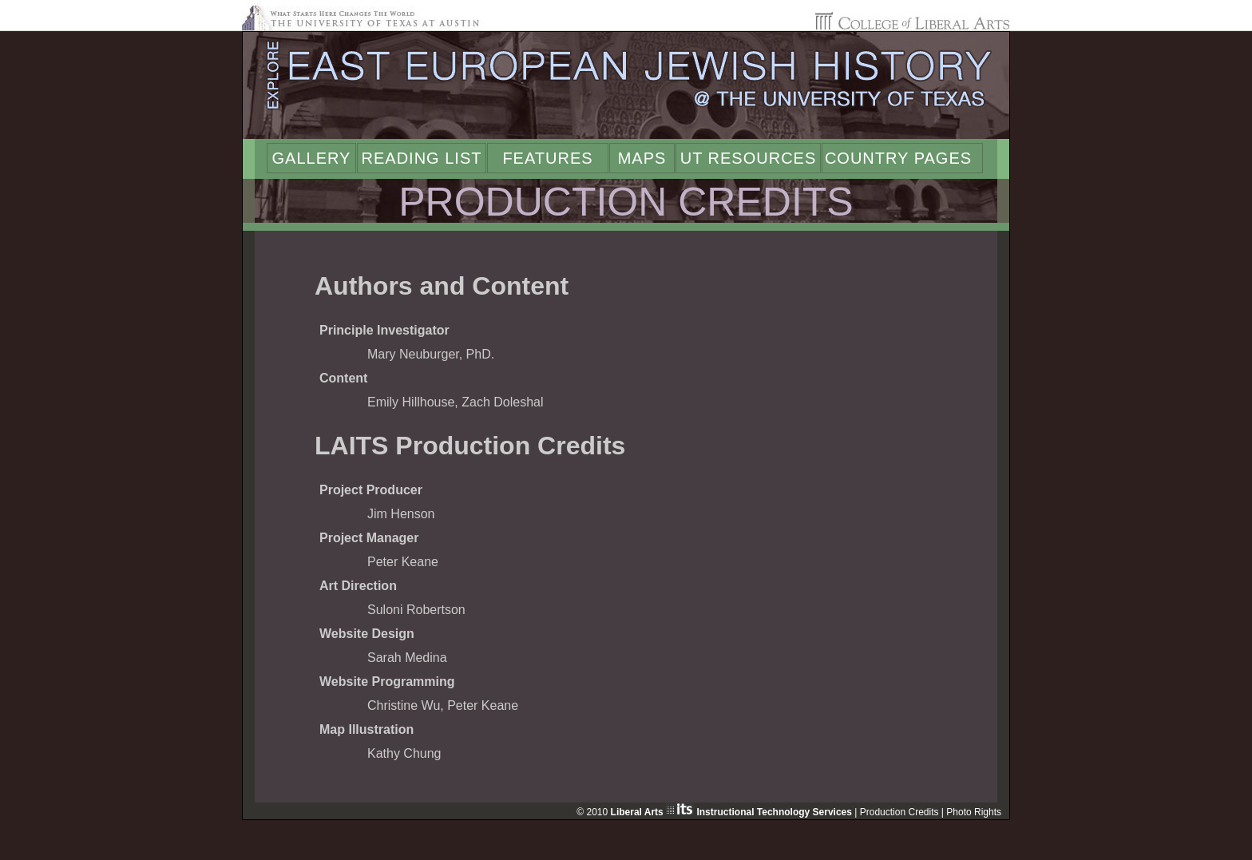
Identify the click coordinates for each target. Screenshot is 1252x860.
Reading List (422, 158)
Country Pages (898, 158)
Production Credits (899, 812)
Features (547, 158)
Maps (642, 158)
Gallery (311, 158)
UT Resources (748, 158)
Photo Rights (973, 812)
